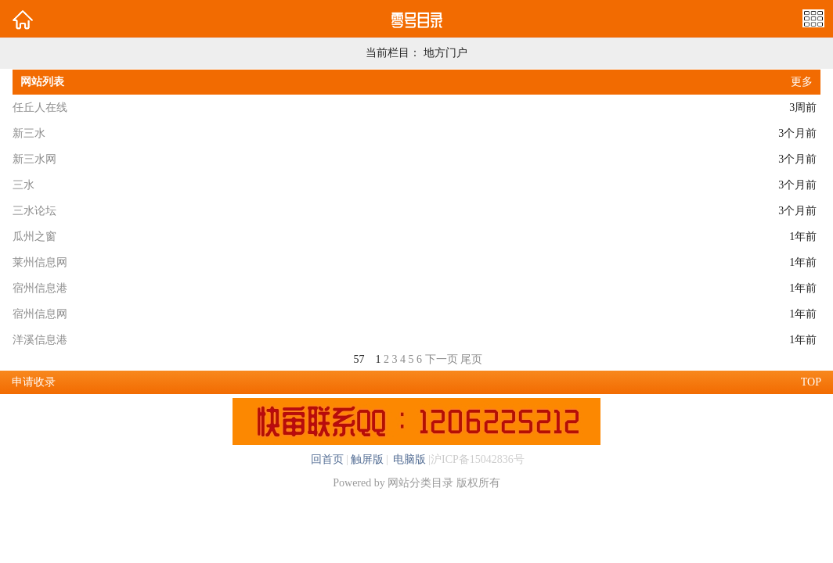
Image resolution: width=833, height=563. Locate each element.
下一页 (441, 359)
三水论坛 (34, 211)
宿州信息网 (40, 314)
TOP (811, 382)
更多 (802, 82)
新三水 (29, 133)
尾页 (471, 359)
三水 (23, 185)
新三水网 (34, 159)
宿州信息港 (40, 288)
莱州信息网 (40, 262)
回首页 (327, 459)
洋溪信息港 (40, 340)
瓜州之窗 (34, 236)
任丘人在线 (40, 107)
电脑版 (409, 459)
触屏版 (367, 459)
